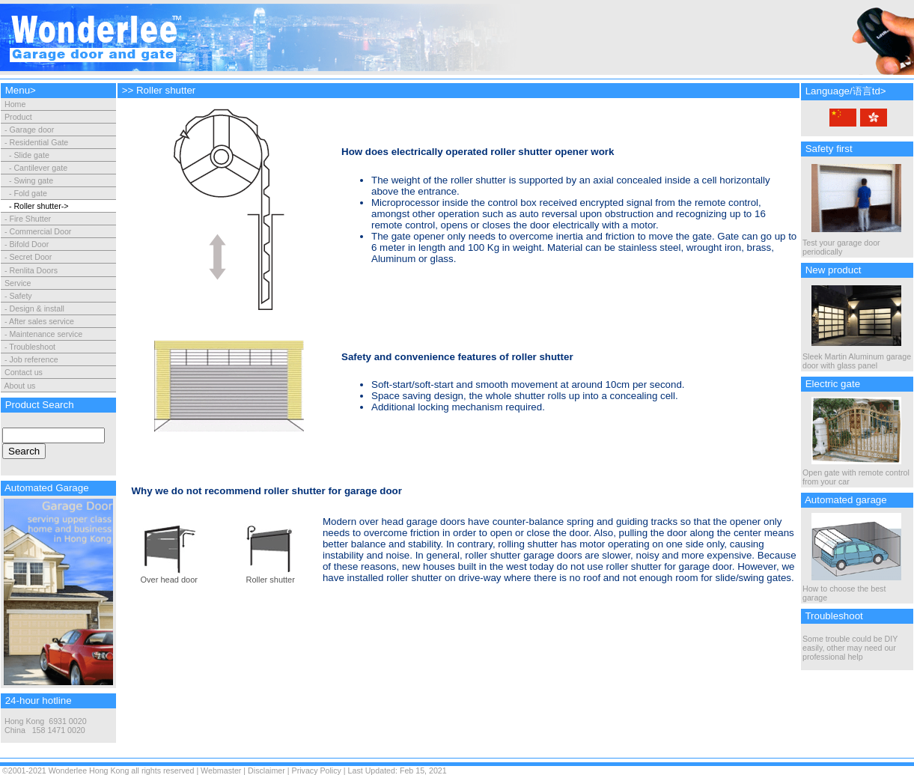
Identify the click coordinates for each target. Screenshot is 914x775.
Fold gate (29, 193)
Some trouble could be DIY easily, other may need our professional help (850, 647)
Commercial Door (40, 231)
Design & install (36, 308)
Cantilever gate (40, 167)
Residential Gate (38, 142)
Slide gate (31, 155)
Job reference (33, 359)
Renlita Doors (33, 270)
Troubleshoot (32, 346)
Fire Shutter (30, 218)
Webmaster (221, 770)
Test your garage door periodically (851, 243)
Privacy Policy (316, 770)
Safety (20, 295)
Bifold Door (29, 244)
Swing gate (33, 180)
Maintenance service (45, 333)
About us (19, 385)
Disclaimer (266, 770)
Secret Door (30, 256)
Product (18, 116)
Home (13, 104)
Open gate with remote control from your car (856, 473)
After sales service (41, 321)
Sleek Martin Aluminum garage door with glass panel (856, 357)
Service (17, 283)
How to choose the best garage (851, 589)
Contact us (23, 372)
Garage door (31, 129)
